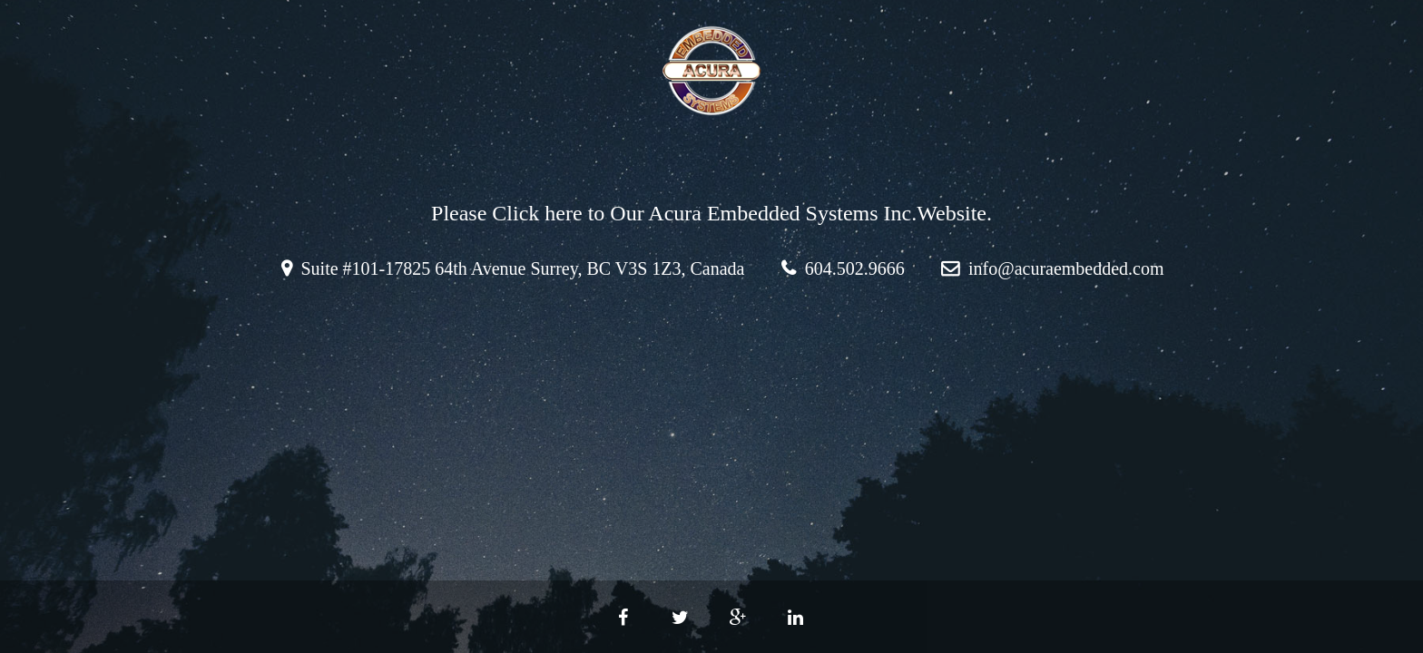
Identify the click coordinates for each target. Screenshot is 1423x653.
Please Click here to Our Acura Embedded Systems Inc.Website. (711, 213)
